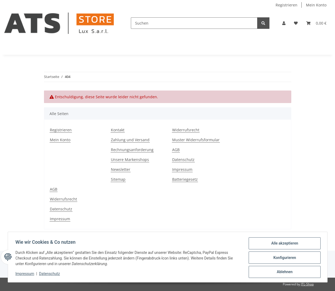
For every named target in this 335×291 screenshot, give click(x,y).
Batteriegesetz (185, 179)
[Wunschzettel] (296, 23)
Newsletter (120, 169)
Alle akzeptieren (283, 244)
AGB (176, 149)
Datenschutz (183, 159)
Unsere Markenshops (130, 159)
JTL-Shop (307, 284)
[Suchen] (194, 23)
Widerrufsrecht (185, 129)
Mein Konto (316, 4)
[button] (284, 23)
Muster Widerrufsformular (196, 139)
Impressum (182, 169)
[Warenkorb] (316, 23)
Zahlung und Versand (130, 139)
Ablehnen (284, 272)
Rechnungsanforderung (132, 149)
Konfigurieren (283, 258)
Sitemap (118, 179)
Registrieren (286, 4)
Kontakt (117, 129)
